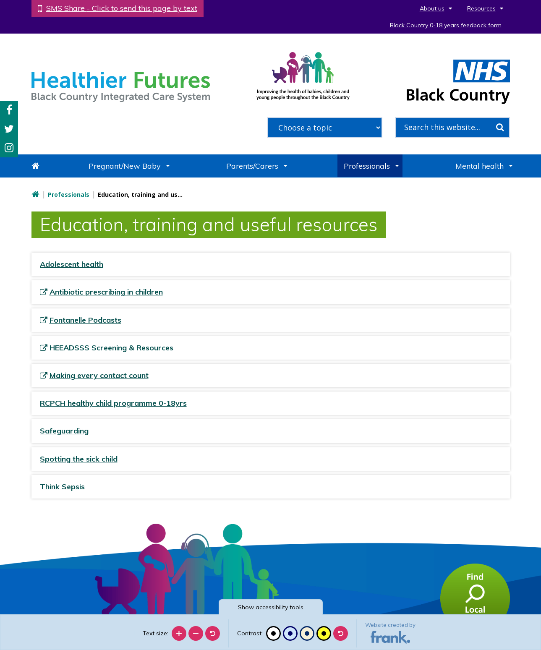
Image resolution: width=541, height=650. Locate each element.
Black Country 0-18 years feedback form (446, 25)
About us (432, 8)
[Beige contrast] (307, 633)
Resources (481, 8)
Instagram (9, 148)
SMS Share (121, 8)
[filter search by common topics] (324, 127)
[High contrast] (323, 633)
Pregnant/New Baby (125, 166)
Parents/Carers (252, 166)
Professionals (367, 166)
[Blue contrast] (290, 633)
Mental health (479, 166)
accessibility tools (270, 607)
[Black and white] (273, 633)
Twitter (9, 129)
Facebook (9, 110)
